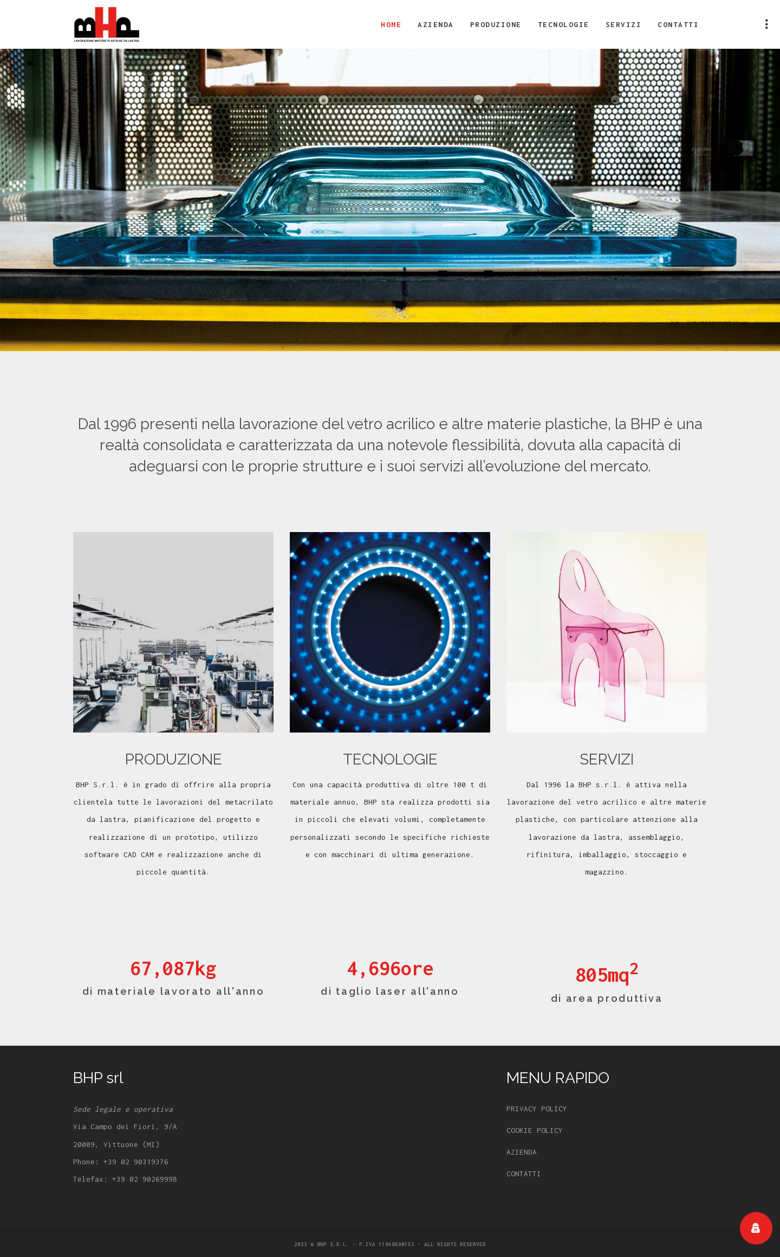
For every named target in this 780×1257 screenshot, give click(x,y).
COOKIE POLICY (534, 1130)
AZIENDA (521, 1152)
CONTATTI (523, 1173)
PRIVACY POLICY (536, 1108)
